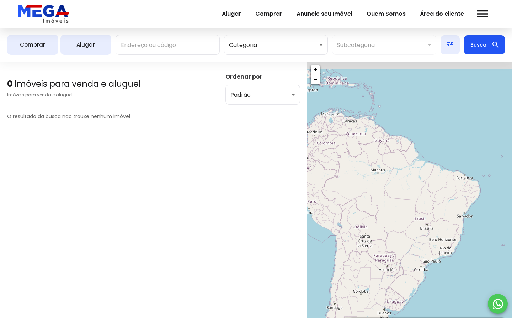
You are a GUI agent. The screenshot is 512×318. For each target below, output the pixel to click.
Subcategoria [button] (356, 45)
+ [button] (316, 69)
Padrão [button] (240, 95)
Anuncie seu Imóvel (314, 13)
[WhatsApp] (498, 304)
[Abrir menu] (472, 13)
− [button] (316, 79)
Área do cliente (432, 13)
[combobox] (168, 45)
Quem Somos (375, 13)
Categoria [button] (243, 45)
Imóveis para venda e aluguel (40, 95)
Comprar (258, 13)
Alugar (221, 13)
